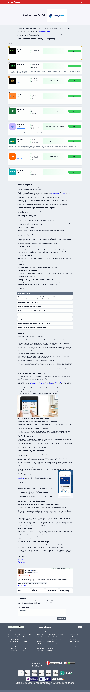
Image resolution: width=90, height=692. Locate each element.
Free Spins (58, 646)
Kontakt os (10, 662)
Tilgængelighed (26, 636)
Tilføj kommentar (61, 618)
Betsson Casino (40, 641)
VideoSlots (19, 79)
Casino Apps (59, 639)
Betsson (18, 154)
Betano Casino (40, 648)
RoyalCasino (40, 653)
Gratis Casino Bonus (74, 641)
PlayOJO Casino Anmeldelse (21, 128)
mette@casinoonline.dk (23, 575)
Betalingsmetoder (17, 5)
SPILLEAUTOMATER (37, 1)
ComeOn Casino (20, 64)
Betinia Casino (50, 646)
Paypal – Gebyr (20, 559)
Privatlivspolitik (26, 639)
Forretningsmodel (12, 653)
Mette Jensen (28, 570)
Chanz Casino (20, 170)
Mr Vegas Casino (40, 634)
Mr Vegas (19, 49)
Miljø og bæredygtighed (13, 639)
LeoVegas (19, 94)
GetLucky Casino (40, 636)
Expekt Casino (50, 650)
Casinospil (58, 643)
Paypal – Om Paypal (21, 561)
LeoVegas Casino (50, 641)
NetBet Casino (40, 650)
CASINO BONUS (56, 1)
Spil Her (74, 51)
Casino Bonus (59, 636)
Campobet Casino (51, 634)
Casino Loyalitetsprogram (76, 634)
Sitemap (25, 653)
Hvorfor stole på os (12, 648)
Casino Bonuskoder (74, 643)
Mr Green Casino (20, 109)
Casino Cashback (60, 634)
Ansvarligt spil (26, 641)
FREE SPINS (64, 1)
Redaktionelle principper (14, 636)
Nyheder (24, 643)
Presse (24, 650)
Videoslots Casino (51, 639)
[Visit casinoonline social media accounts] (79, 627)
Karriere (24, 648)
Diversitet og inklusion (13, 641)
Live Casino (58, 641)
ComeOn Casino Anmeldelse (21, 67)
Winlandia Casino (51, 636)
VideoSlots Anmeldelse (20, 82)
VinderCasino (40, 646)
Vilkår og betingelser (13, 646)
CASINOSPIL (46, 1)
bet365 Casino (20, 139)
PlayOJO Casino (20, 124)
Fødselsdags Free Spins (75, 636)
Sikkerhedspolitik (27, 634)
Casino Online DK (11, 5)
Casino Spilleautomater (75, 639)
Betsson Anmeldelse (20, 158)
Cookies (24, 646)
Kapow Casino (50, 653)
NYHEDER (72, 1)
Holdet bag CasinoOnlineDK (14, 634)
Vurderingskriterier (12, 650)
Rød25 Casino (50, 648)
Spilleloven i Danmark (13, 643)
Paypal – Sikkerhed (21, 562)
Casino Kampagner (74, 646)
